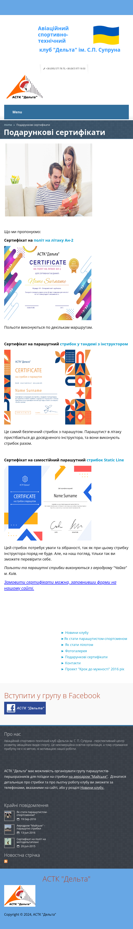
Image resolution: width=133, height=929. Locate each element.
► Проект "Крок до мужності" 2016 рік (92, 669)
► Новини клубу (74, 632)
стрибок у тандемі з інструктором (94, 343)
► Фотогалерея (74, 650)
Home (8, 125)
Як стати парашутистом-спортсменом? (32, 813)
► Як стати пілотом (77, 644)
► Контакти (71, 663)
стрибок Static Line (105, 459)
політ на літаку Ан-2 (53, 240)
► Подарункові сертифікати (84, 656)
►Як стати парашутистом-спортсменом (94, 638)
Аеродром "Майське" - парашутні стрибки (31, 827)
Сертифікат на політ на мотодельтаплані (31, 840)
